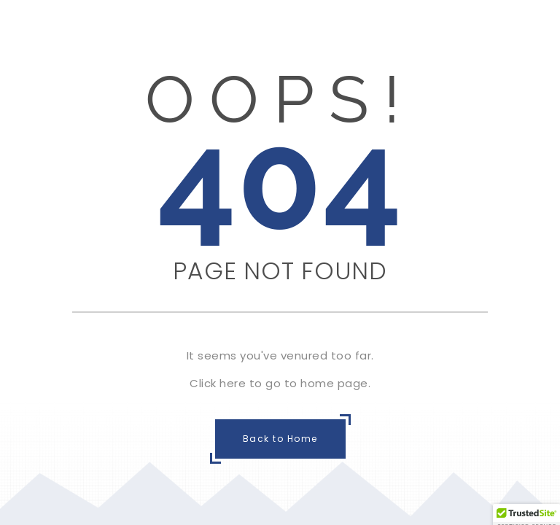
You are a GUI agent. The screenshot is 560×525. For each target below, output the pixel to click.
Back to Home (280, 438)
